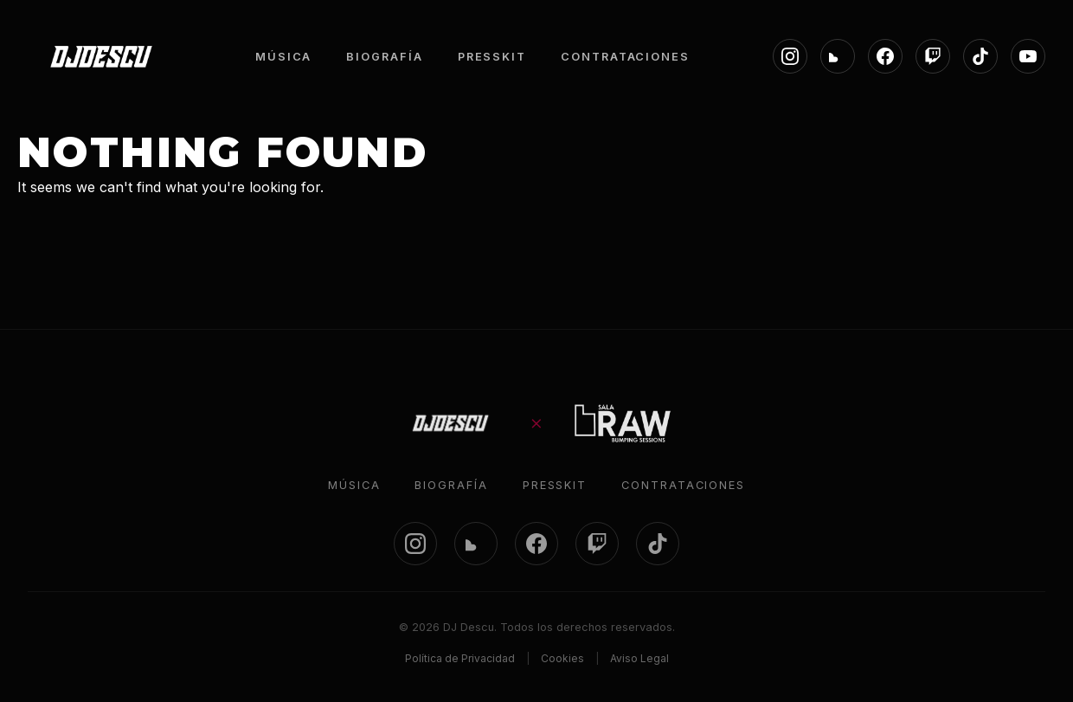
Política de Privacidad (460, 658)
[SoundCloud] (837, 56)
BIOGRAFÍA (384, 56)
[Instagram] (790, 56)
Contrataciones (683, 485)
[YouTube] (1028, 56)
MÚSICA (283, 56)
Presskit (555, 485)
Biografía (450, 485)
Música (354, 485)
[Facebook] (885, 56)
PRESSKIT (492, 56)
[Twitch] (933, 56)
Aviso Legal (639, 658)
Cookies (562, 658)
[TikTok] (980, 56)
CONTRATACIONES (625, 56)
